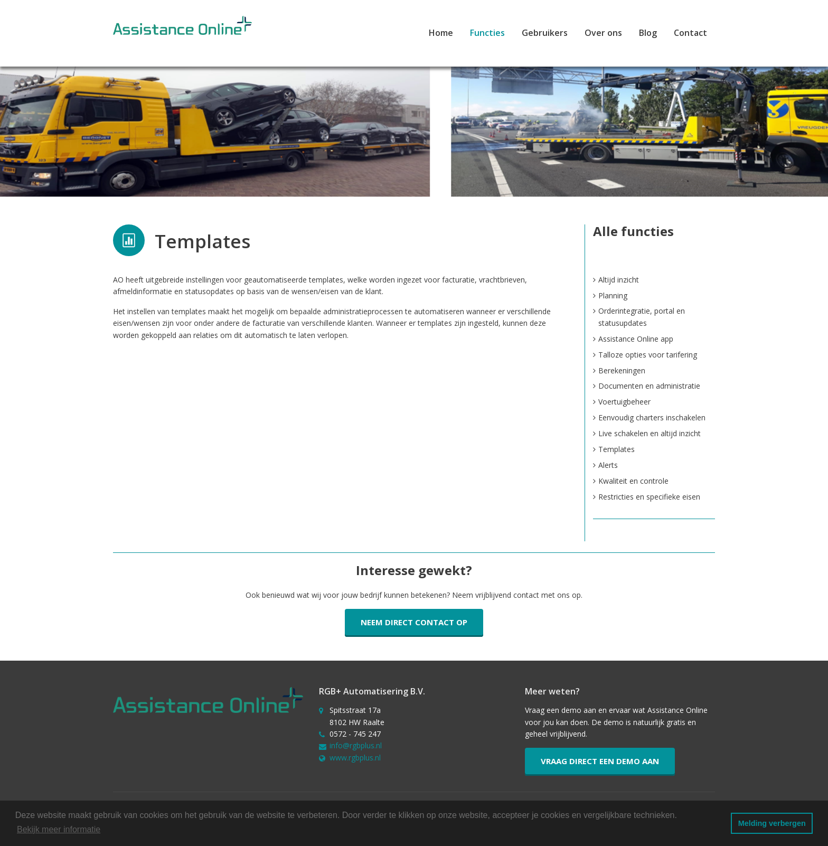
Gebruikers (545, 33)
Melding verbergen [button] (772, 823)
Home (441, 33)
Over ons (603, 33)
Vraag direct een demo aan (600, 761)
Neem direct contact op (414, 622)
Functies (487, 33)
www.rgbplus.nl (355, 758)
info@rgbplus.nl (356, 745)
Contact (690, 33)
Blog (648, 33)
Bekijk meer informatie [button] (58, 829)
